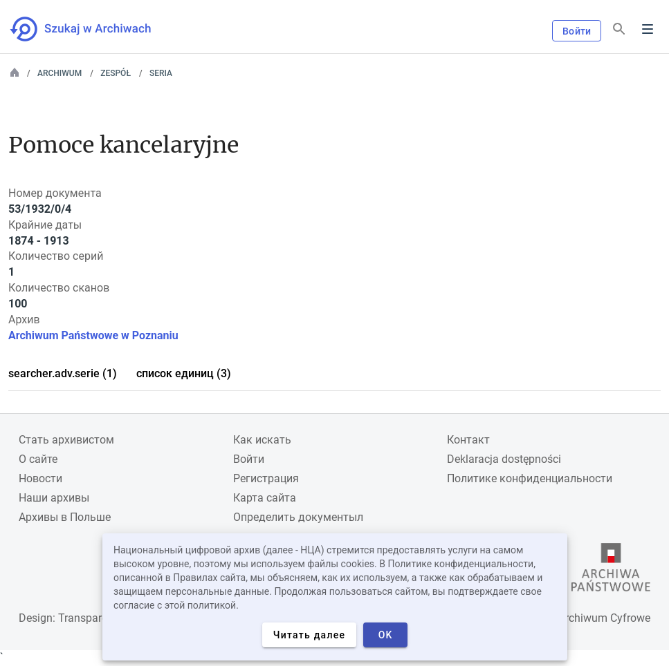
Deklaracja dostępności (504, 459)
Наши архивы (54, 497)
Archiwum (59, 73)
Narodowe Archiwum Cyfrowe (578, 618)
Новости (40, 478)
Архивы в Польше (65, 517)
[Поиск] (619, 29)
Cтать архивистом (66, 439)
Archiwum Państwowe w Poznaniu (93, 335)
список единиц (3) (183, 373)
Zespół (115, 73)
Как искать (262, 439)
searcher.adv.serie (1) (62, 373)
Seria (160, 73)
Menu (647, 29)
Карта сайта (264, 497)
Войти (576, 31)
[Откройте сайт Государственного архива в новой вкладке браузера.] (610, 570)
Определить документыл (298, 517)
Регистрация (266, 478)
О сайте (38, 459)
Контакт (468, 439)
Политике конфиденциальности (529, 478)
